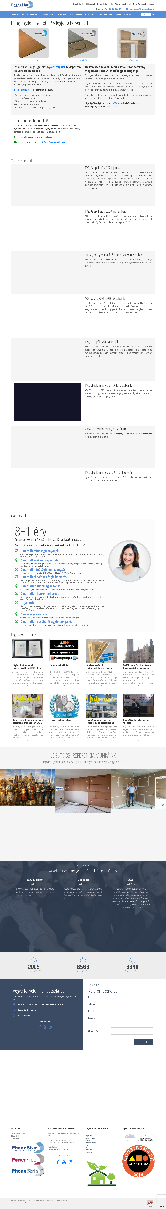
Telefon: (91, 1004)
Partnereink (142, 4)
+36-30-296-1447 (114, 9)
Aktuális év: (93, 1031)
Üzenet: (91, 1018)
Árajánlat (127, 14)
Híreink (110, 4)
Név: (90, 997)
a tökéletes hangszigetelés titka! (52, 142)
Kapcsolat (150, 4)
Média (134, 4)
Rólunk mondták (120, 4)
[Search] (146, 14)
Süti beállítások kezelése (19, 1203)
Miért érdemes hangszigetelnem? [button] (25, 14)
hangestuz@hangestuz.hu (140, 9)
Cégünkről (91, 4)
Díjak (129, 4)
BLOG (84, 4)
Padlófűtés (103, 14)
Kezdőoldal (77, 4)
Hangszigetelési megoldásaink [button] (82, 14)
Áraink (118, 14)
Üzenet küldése (143, 1042)
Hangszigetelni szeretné (24, 89)
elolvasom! (49, 137)
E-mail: (91, 1011)
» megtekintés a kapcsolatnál (58, 1149)
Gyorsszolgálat (102, 4)
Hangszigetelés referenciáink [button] (54, 14)
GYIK (111, 14)
